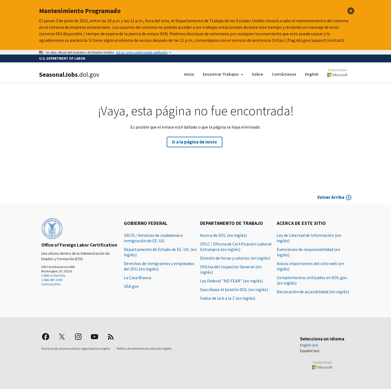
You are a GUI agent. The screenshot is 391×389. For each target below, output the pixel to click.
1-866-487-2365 (51, 280)
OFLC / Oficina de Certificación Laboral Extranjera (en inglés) (236, 246)
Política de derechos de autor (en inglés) (144, 348)
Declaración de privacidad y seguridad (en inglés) (75, 348)
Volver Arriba (330, 197)
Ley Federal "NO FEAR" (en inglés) (231, 280)
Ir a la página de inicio (194, 142)
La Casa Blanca (137, 277)
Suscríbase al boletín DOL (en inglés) (234, 289)
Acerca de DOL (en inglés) (223, 235)
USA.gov (131, 286)
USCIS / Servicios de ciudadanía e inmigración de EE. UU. (153, 237)
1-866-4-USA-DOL (53, 275)
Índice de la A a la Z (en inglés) (227, 298)
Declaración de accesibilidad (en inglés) (313, 291)
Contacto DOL (51, 284)
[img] (45, 336)
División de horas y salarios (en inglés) (235, 258)
